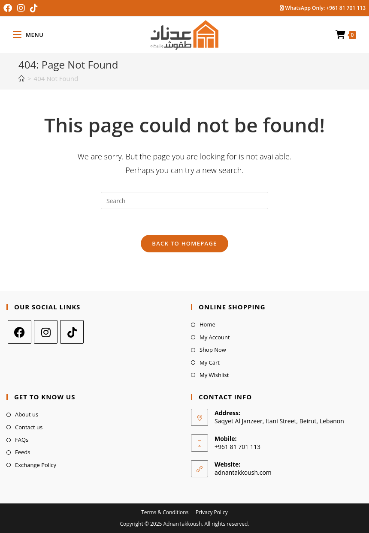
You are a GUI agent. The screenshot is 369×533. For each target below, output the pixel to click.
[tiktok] (72, 332)
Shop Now (213, 349)
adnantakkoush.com (243, 472)
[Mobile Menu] (28, 35)
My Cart (210, 362)
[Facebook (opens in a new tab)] (9, 8)
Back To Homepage (184, 243)
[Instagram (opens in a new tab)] (21, 8)
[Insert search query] (184, 200)
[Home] (21, 78)
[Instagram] (45, 332)
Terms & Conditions (164, 512)
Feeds (22, 452)
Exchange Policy (35, 465)
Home (207, 324)
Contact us (28, 427)
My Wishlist (214, 375)
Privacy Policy (212, 512)
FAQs (21, 439)
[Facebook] (19, 332)
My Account (215, 337)
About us (26, 414)
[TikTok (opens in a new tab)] (33, 8)
